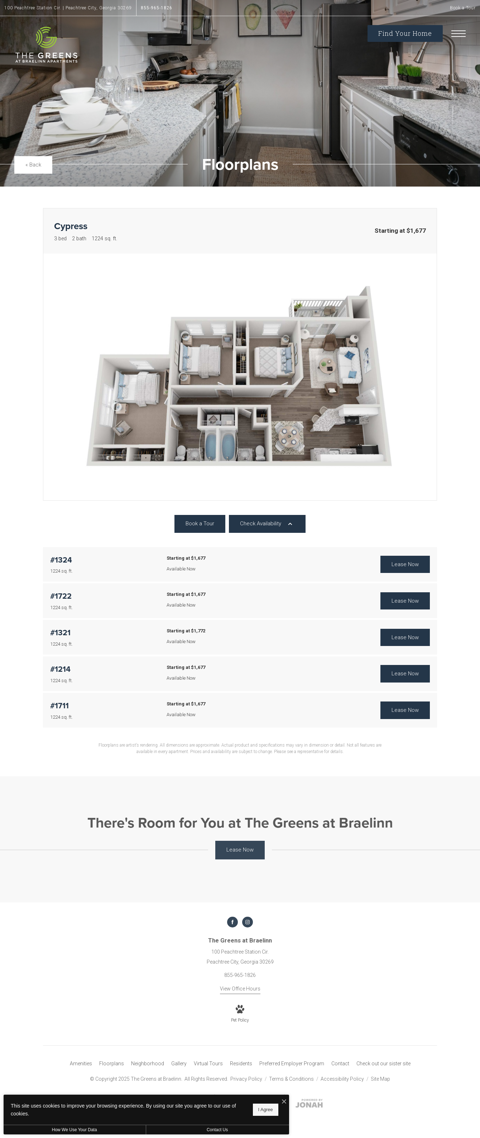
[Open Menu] (458, 33)
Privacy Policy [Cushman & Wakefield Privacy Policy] (246, 1079)
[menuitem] (81, 1063)
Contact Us (191, 1129)
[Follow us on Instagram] (247, 922)
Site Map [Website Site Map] (380, 1079)
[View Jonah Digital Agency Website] (309, 1104)
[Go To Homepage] (46, 44)
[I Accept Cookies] (249, 1102)
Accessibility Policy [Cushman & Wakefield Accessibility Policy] (343, 1079)
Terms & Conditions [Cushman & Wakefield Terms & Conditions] (292, 1079)
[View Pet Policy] (240, 1014)
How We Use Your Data (65, 1129)
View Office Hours (240, 989)
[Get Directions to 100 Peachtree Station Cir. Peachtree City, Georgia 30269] (68, 8)
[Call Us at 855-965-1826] (156, 8)
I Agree (231, 1109)
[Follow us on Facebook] (232, 922)
